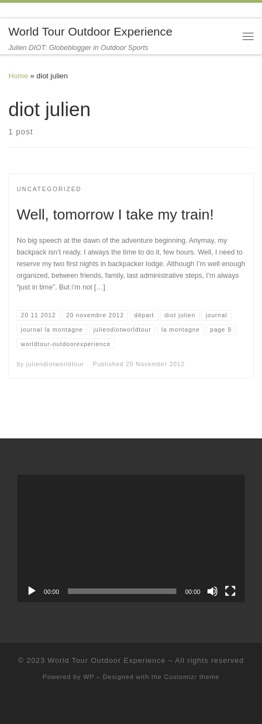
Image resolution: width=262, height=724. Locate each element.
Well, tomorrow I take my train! (115, 214)
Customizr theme (192, 676)
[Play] (31, 591)
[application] (131, 538)
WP (89, 676)
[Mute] (212, 591)
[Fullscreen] (230, 591)
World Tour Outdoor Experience (107, 660)
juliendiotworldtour (55, 364)
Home (18, 76)
